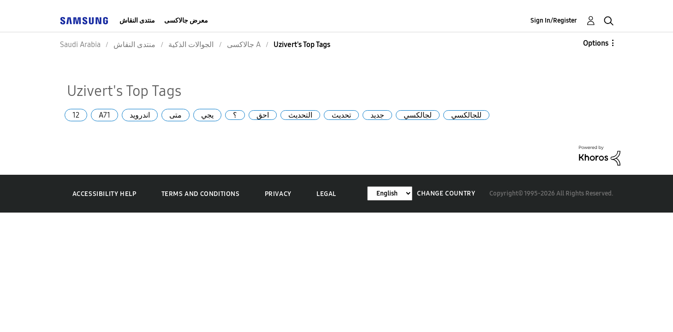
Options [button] (595, 43)
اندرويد (140, 115)
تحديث (341, 115)
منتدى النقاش (137, 20)
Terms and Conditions (200, 194)
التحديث (300, 115)
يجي (207, 115)
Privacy (278, 194)
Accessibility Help (104, 194)
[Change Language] (389, 193)
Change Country (446, 193)
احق (262, 115)
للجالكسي (466, 115)
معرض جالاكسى (186, 20)
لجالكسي (418, 115)
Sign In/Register (553, 20)
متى (175, 115)
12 (75, 115)
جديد (377, 115)
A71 (104, 115)
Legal (326, 194)
